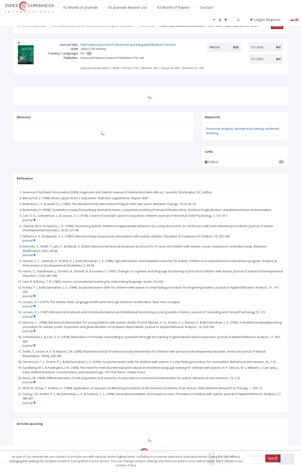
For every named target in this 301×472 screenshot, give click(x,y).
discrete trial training (249, 128)
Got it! (272, 458)
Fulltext (213, 162)
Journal (29, 220)
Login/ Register (265, 19)
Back (277, 26)
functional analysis (219, 128)
